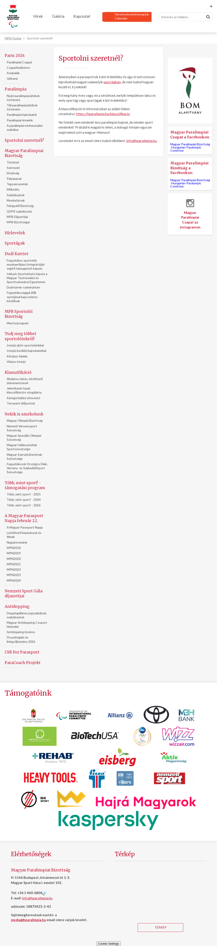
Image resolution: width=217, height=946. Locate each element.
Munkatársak (16, 200)
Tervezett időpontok (21, 403)
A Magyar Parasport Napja (25, 527)
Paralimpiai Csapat (19, 62)
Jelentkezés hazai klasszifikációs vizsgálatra (24, 390)
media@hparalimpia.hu (28, 920)
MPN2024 (14, 580)
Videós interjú (16, 361)
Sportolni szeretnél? (24, 140)
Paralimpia (15, 89)
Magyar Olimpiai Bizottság (25, 420)
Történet (13, 162)
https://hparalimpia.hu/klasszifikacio (103, 114)
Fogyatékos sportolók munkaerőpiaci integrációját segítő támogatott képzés (26, 264)
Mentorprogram (18, 323)
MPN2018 (14, 548)
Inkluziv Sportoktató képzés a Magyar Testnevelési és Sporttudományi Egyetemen (27, 278)
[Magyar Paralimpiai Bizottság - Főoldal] (13, 16)
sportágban (112, 82)
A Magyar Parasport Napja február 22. (24, 518)
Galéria (58, 16)
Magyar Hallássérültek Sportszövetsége (22, 447)
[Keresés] (185, 17)
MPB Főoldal (13, 38)
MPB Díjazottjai (17, 217)
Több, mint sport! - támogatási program (25, 485)
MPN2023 (14, 575)
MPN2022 (14, 569)
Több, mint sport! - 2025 (24, 494)
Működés (13, 189)
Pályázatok (14, 179)
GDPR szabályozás (19, 211)
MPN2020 (14, 559)
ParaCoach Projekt (22, 662)
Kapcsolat (81, 16)
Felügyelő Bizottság (20, 206)
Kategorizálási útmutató (23, 398)
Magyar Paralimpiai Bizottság (24, 153)
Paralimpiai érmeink (20, 120)
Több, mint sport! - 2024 (24, 499)
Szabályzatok (16, 195)
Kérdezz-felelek (17, 356)
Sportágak (15, 243)
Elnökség (13, 173)
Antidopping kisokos (21, 632)
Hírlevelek (15, 232)
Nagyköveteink (17, 542)
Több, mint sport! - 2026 (24, 505)
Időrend (12, 78)
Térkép (160, 927)
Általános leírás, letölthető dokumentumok (25, 381)
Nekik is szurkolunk (24, 414)
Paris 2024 (15, 55)
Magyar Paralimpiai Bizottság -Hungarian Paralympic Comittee (190, 147)
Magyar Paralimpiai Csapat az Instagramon (190, 214)
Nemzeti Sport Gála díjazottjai (23, 593)
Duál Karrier (16, 253)
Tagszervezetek (17, 184)
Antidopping (17, 606)
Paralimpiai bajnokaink (22, 114)
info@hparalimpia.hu (141, 141)
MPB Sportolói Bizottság (19, 314)
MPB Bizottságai (18, 222)
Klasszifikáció (18, 372)
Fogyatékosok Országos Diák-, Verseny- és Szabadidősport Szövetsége (27, 468)
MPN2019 (14, 553)
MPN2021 (14, 564)
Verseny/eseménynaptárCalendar (132, 16)
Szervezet (13, 168)
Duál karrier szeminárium (23, 287)
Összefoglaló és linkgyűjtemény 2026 (21, 639)
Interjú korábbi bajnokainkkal (26, 351)
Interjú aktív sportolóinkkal (25, 345)
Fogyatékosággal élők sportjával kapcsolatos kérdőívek (22, 297)
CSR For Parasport (22, 652)
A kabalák (13, 73)
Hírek (38, 16)
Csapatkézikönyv (18, 67)
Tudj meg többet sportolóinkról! (20, 336)
